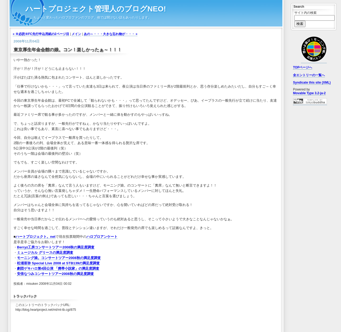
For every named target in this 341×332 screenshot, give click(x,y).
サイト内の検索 (305, 13)
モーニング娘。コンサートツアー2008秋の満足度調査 (59, 258)
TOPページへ (302, 67)
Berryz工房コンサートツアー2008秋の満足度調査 (55, 247)
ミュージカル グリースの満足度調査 (45, 253)
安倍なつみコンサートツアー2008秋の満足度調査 (55, 274)
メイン (76, 34)
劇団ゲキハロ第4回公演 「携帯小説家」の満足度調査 (58, 268)
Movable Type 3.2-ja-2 (309, 93)
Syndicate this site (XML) (312, 82)
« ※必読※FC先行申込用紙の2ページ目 (41, 34)
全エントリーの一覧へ (309, 75)
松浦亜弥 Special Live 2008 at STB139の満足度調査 (58, 263)
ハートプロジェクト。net (35, 237)
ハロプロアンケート (101, 237)
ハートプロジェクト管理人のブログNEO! (95, 9)
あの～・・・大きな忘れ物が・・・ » (110, 34)
